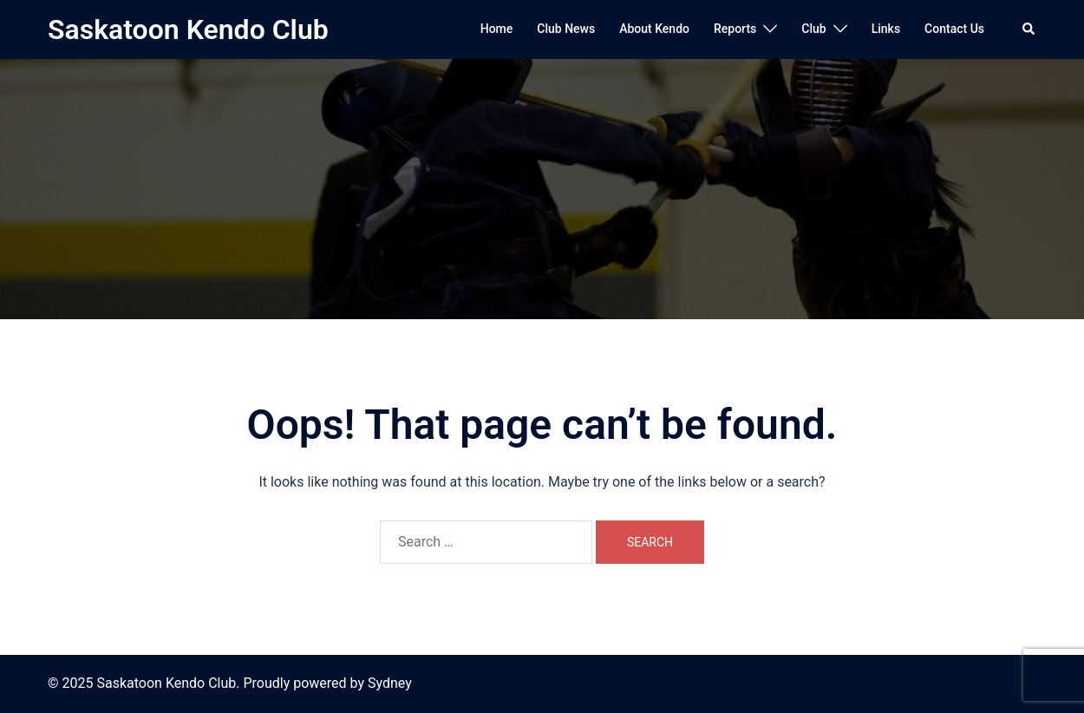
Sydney (390, 683)
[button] (1029, 29)
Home (496, 29)
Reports (735, 29)
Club (813, 29)
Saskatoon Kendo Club (188, 29)
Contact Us (954, 29)
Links (886, 29)
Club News (566, 29)
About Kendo (654, 29)
